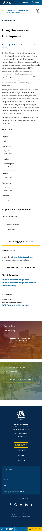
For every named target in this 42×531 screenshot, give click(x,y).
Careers (21, 461)
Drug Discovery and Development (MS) (16, 280)
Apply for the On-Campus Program (21, 242)
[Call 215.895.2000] (21, 436)
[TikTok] (32, 504)
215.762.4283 (7, 299)
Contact (21, 450)
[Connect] (7, 529)
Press (21, 455)
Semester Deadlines (10, 225)
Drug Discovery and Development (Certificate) (19, 283)
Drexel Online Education (21, 257)
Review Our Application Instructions (21, 339)
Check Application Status (21, 380)
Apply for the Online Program (21, 267)
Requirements (8, 230)
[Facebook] (10, 504)
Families (7, 480)
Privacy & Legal (25, 516)
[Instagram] (15, 504)
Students (7, 474)
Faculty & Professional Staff (14, 492)
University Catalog (9, 286)
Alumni (6, 486)
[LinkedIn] (26, 504)
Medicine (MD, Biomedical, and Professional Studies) (15, 11)
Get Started (21, 529)
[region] (21, 166)
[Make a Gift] (35, 529)
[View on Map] (21, 433)
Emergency (21, 445)
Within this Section (8, 20)
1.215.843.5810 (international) (13, 302)
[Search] (35, 3)
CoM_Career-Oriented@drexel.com (15, 305)
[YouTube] (21, 504)
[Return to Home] (7, 2)
